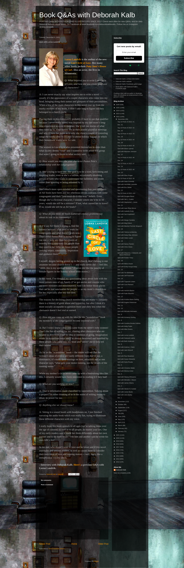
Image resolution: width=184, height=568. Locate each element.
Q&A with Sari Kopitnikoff (125, 214)
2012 (118, 462)
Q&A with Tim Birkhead (125, 273)
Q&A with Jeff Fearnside (125, 275)
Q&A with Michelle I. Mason (126, 380)
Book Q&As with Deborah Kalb (87, 15)
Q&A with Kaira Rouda (125, 362)
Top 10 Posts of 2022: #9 (125, 178)
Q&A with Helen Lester (125, 238)
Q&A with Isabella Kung (125, 211)
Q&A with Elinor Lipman (125, 148)
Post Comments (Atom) (56, 549)
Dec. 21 (120, 205)
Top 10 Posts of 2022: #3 (125, 134)
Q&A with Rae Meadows (125, 356)
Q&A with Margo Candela (126, 220)
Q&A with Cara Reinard (125, 284)
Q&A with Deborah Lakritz (126, 338)
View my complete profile (122, 473)
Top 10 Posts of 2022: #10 (126, 193)
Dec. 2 (119, 386)
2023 (118, 113)
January (121, 431)
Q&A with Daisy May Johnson (127, 235)
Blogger (96, 561)
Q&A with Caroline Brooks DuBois (128, 323)
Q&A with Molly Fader (124, 326)
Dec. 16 (120, 261)
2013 (118, 459)
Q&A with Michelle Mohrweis (127, 311)
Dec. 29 (120, 137)
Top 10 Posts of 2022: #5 (125, 146)
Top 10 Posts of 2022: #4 (125, 140)
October (121, 404)
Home (74, 544)
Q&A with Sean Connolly (125, 181)
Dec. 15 (120, 269)
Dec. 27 (120, 154)
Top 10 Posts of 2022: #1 (125, 122)
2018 (118, 444)
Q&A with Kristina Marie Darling (128, 299)
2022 (118, 116)
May (119, 419)
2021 (118, 435)
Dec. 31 (120, 125)
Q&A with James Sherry (125, 383)
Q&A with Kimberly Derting (126, 317)
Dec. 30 (120, 131)
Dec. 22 (120, 190)
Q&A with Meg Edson (124, 223)
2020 (118, 438)
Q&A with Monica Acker (125, 371)
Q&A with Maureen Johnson (126, 151)
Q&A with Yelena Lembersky (127, 232)
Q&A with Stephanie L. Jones (127, 202)
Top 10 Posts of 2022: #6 (125, 157)
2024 (118, 110)
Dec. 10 (120, 308)
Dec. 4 (119, 365)
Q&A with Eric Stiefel (124, 187)
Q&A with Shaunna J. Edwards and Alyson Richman (129, 254)
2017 (118, 447)
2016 (118, 450)
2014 (118, 456)
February (121, 428)
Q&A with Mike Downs (124, 329)
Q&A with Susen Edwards (126, 359)
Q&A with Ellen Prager (125, 175)
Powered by (129, 65)
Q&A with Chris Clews (124, 247)
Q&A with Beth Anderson (125, 341)
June (120, 416)
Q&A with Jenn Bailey (124, 395)
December (121, 119)
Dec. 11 (120, 305)
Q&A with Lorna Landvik (125, 335)
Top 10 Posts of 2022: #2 (125, 128)
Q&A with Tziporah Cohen (126, 281)
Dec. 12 (120, 296)
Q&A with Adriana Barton (125, 290)
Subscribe (129, 58)
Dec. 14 (120, 278)
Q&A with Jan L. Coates (125, 199)
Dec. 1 (119, 398)
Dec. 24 (120, 166)
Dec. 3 (119, 374)
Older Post (103, 544)
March (120, 425)
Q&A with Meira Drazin (125, 264)
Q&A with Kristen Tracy (125, 258)
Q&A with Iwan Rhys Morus (126, 208)
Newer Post (44, 544)
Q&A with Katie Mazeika (125, 293)
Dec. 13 (120, 287)
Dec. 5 (119, 353)
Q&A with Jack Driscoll (125, 350)
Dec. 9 (119, 314)
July (119, 413)
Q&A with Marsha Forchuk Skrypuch (129, 226)
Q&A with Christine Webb (126, 368)
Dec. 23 (120, 172)
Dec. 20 (120, 217)
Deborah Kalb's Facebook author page (129, 84)
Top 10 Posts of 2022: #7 (125, 163)
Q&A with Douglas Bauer (125, 196)
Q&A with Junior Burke (125, 392)
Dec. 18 (120, 241)
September (122, 407)
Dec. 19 (120, 229)
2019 (118, 441)
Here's (77, 464)
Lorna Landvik (73, 59)
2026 (118, 104)
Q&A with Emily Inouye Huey (127, 267)
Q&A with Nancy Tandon (125, 244)
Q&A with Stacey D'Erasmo (126, 377)
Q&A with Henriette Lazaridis (127, 184)
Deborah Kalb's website (124, 81)
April (119, 422)
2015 (118, 453)
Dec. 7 (119, 332)
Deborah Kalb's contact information (127, 79)
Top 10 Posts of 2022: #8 (125, 169)
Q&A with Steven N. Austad (126, 389)
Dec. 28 (120, 142)
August (120, 410)
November (121, 401)
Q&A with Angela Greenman (126, 302)
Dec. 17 (120, 250)
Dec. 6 (119, 344)
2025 (118, 108)
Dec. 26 (120, 160)
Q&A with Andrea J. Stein (125, 347)
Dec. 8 (119, 320)
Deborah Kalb (121, 470)
